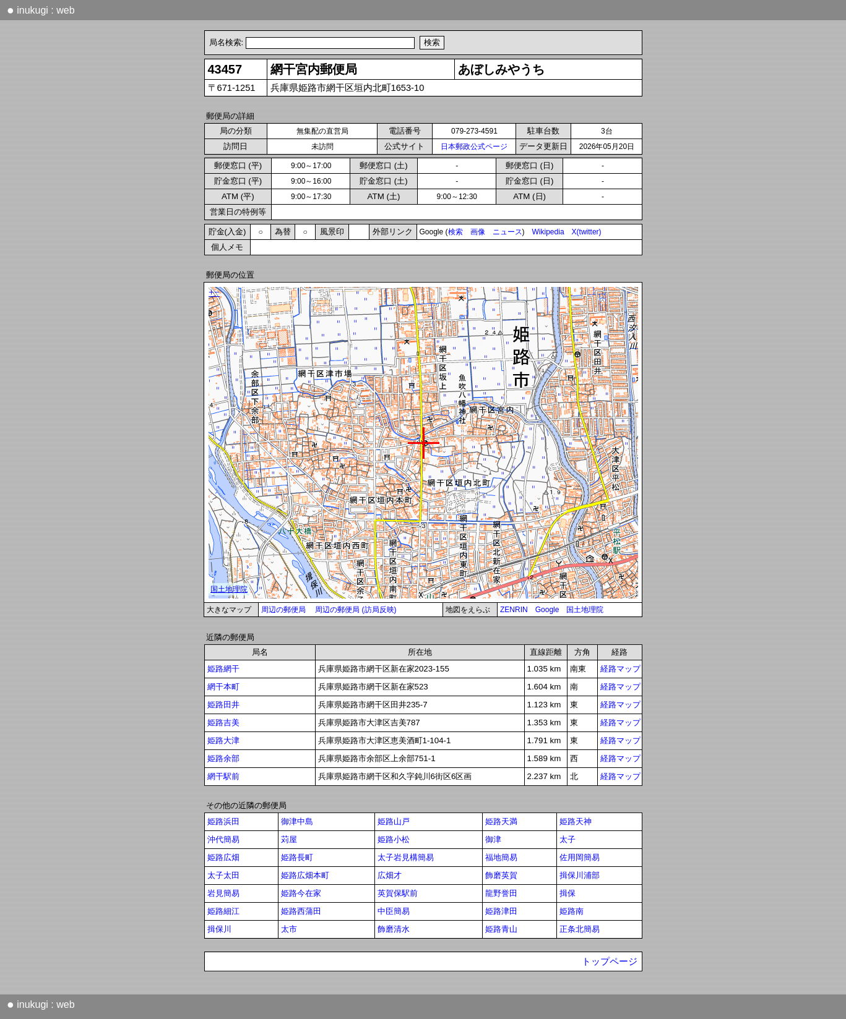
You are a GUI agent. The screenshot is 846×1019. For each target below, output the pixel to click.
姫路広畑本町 (305, 875)
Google (547, 609)
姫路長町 (297, 857)
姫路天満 (501, 821)
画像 (477, 232)
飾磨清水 (394, 929)
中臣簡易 (394, 911)
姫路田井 (223, 704)
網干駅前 (223, 776)
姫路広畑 (223, 857)
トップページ (609, 961)
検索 (455, 232)
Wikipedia (548, 232)
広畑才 (390, 875)
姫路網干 (223, 668)
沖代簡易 (223, 839)
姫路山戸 (394, 821)
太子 (567, 839)
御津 (493, 839)
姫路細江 (223, 911)
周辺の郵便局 (283, 609)
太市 (289, 929)
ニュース (507, 232)
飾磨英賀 (501, 875)
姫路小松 (394, 839)
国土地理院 (584, 609)
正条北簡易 (579, 929)
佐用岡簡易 (579, 857)
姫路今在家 (301, 893)
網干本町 (223, 686)
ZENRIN (514, 609)
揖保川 (219, 929)
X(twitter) (587, 232)
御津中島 (297, 821)
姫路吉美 (223, 722)
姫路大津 (223, 740)
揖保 (567, 893)
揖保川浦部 (579, 875)
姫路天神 (575, 821)
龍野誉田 (501, 893)
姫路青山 (501, 929)
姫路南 (571, 911)
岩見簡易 (223, 893)
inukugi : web (41, 10)
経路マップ (620, 668)
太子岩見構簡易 (406, 857)
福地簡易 (501, 857)
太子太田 (223, 875)
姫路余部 (223, 758)
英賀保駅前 (398, 893)
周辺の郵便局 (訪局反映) (355, 609)
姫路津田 (501, 911)
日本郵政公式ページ (474, 146)
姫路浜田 (223, 821)
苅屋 (289, 839)
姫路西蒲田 (301, 911)
